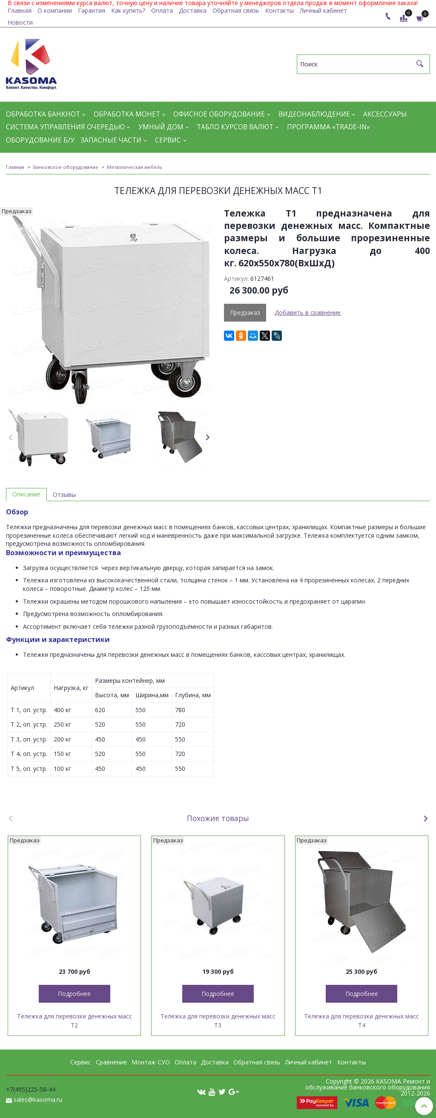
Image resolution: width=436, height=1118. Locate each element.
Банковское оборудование (65, 167)
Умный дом (161, 127)
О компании (54, 10)
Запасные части (110, 140)
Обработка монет (127, 114)
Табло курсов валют (235, 127)
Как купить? (128, 10)
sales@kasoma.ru (38, 1099)
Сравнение (111, 1062)
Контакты (279, 10)
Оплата (162, 10)
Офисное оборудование (219, 114)
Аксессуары (385, 114)
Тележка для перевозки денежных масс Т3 (218, 1020)
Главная (20, 10)
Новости (20, 22)
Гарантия (91, 10)
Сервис (168, 140)
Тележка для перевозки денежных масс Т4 (361, 1020)
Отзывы (64, 495)
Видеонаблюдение (314, 114)
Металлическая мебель (134, 167)
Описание (26, 494)
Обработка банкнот (43, 114)
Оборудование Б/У (40, 140)
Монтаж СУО (151, 1062)
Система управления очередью (65, 127)
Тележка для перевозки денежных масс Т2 (74, 1020)
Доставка (193, 10)
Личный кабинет (323, 10)
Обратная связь (235, 10)
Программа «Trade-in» (328, 127)
